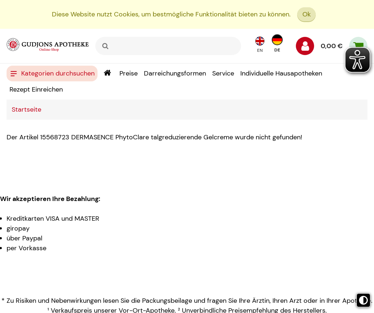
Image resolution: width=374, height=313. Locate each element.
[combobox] (168, 46)
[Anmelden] (305, 47)
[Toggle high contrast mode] (363, 300)
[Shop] (107, 73)
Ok (306, 14)
